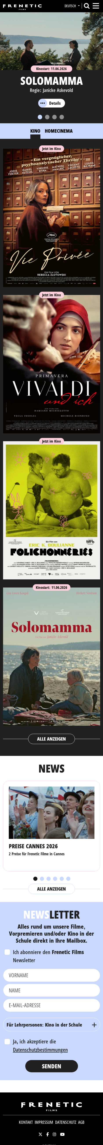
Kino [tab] (35, 130)
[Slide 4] (62, 117)
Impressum (44, 1122)
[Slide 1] (40, 117)
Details (49, 103)
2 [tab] (42, 879)
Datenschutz (65, 1122)
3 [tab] (48, 879)
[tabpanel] (51, 444)
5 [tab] (61, 879)
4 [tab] (55, 879)
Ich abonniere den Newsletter (48, 956)
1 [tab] (35, 879)
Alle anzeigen (51, 739)
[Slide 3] (54, 117)
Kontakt (26, 1122)
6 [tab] (68, 879)
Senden (51, 1066)
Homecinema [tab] (59, 130)
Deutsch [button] (71, 6)
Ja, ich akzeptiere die (40, 1045)
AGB (81, 1122)
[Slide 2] (47, 117)
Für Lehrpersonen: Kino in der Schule (44, 1024)
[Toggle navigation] (96, 6)
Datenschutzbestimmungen (40, 1049)
